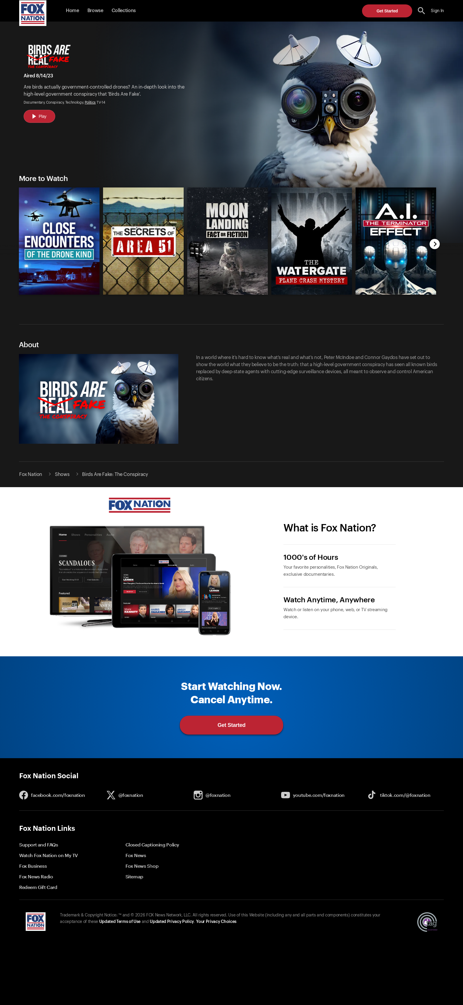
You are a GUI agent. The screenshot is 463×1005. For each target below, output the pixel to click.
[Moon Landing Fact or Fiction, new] (227, 293)
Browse (95, 10)
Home (72, 10)
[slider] (224, 238)
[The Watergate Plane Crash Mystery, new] (311, 293)
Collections (124, 10)
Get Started (387, 11)
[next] (434, 244)
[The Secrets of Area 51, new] (143, 293)
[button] (421, 11)
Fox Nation (30, 474)
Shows (62, 474)
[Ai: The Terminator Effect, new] (396, 293)
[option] (56, 238)
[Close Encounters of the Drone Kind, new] (59, 293)
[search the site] (421, 11)
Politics (90, 102)
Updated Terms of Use (120, 922)
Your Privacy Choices (216, 922)
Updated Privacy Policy (172, 922)
